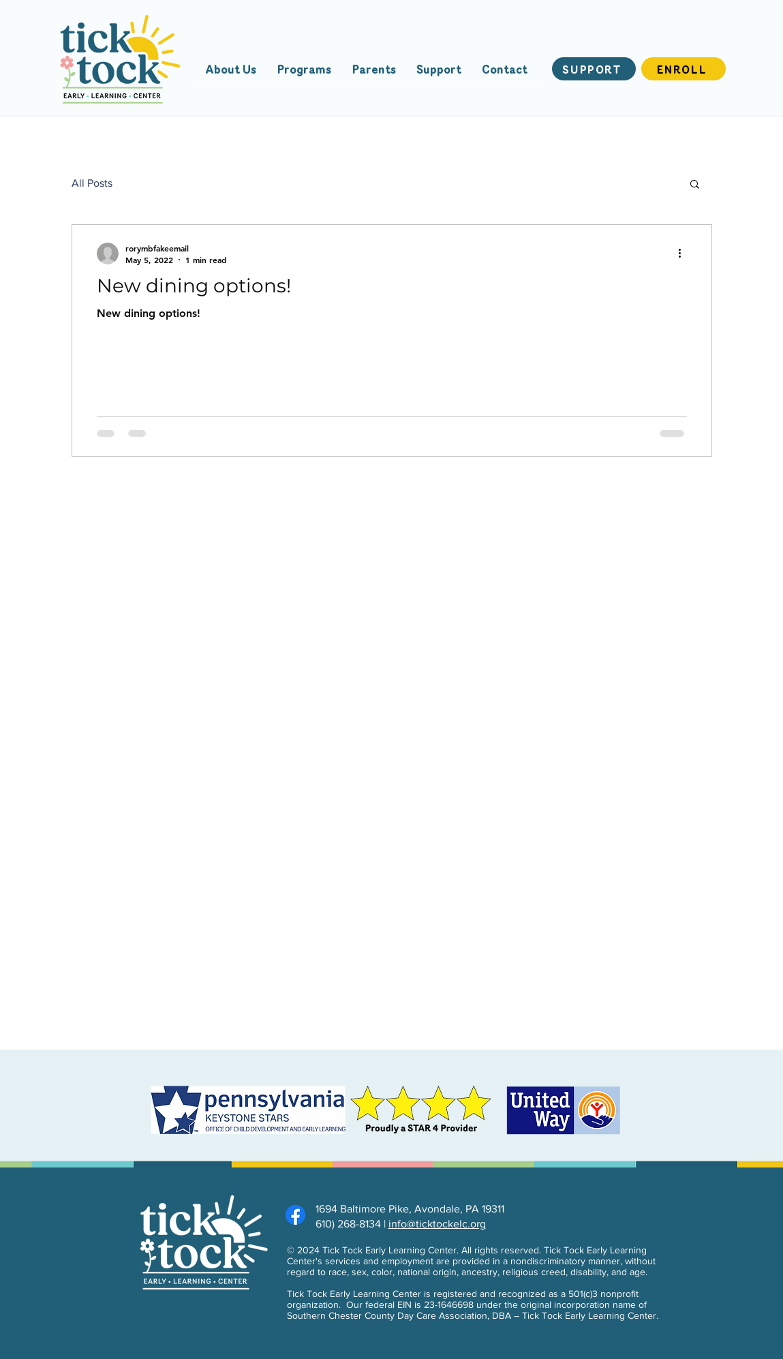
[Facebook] (295, 1215)
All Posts (92, 183)
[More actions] (685, 253)
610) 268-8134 (348, 1224)
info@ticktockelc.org (437, 1224)
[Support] (594, 68)
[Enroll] (683, 68)
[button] (694, 185)
